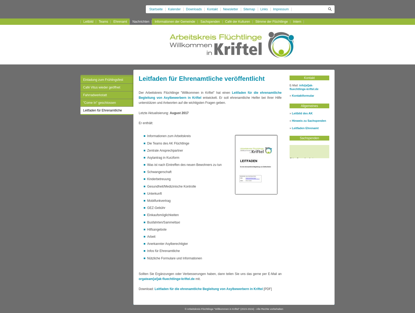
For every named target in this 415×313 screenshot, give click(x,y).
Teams (103, 22)
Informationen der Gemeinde (175, 22)
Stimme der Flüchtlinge (271, 22)
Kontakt (212, 9)
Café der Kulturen (237, 22)
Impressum (281, 9)
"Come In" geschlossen (99, 103)
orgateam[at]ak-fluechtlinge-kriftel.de (167, 279)
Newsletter (230, 9)
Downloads (194, 9)
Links (264, 9)
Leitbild (88, 22)
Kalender (174, 9)
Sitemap (249, 9)
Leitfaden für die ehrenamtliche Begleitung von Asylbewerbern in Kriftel (209, 289)
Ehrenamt (120, 22)
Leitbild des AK (302, 113)
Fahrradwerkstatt (95, 95)
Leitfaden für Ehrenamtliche (102, 110)
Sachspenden (210, 22)
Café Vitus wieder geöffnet (101, 87)
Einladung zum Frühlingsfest (103, 80)
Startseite (156, 9)
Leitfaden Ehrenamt (305, 128)
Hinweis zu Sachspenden (309, 120)
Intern (297, 22)
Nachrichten (140, 22)
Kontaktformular (303, 95)
